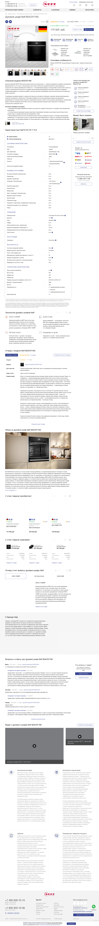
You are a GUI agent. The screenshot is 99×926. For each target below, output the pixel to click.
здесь (48, 698)
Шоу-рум (32, 5)
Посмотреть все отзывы (62, 355)
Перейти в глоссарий (41, 606)
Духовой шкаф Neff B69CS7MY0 (30, 664)
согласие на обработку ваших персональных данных (34, 923)
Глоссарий (56, 905)
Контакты (56, 912)
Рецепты (56, 903)
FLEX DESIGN (55, 10)
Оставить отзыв (11, 355)
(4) (46, 521)
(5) (69, 521)
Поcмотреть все (83, 677)
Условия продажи (58, 918)
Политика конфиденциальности (43, 918)
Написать (83, 180)
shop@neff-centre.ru (80, 908)
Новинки (72, 10)
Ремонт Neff (39, 908)
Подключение (39, 905)
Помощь (38, 912)
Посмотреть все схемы (83, 111)
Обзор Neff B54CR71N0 (18, 123)
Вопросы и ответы (59, 906)
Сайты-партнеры (58, 914)
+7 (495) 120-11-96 (83, 175)
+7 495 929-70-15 (11, 4)
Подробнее (83, 163)
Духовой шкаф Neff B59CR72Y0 (32, 689)
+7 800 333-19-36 (11, 6)
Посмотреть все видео (85, 725)
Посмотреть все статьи (83, 142)
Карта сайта (76, 918)
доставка (57, 40)
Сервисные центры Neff (42, 906)
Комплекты (37, 10)
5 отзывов (61, 21)
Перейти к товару (11, 562)
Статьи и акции (73, 2)
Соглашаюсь (71, 923)
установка (69, 40)
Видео (55, 908)
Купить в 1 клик (78, 29)
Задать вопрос (83, 673)
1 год (79, 40)
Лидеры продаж (58, 910)
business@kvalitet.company (82, 911)
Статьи (38, 914)
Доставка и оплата (41, 903)
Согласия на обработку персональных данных (50, 924)
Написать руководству (83, 915)
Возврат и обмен (40, 910)
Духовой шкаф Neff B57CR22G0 (31, 702)
